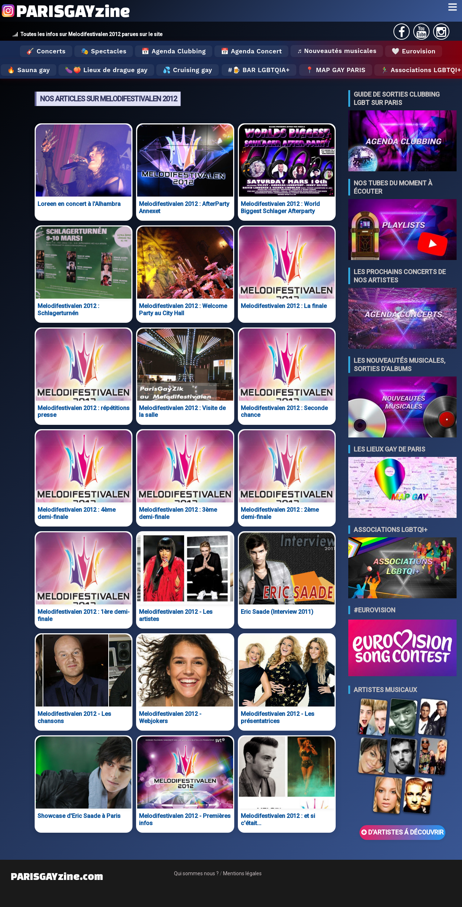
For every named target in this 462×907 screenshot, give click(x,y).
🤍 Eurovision (413, 51)
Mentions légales (242, 873)
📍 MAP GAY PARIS (336, 70)
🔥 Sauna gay (28, 70)
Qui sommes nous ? (196, 873)
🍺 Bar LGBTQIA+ (261, 70)
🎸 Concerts (45, 51)
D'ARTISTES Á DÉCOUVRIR (402, 832)
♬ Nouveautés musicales (336, 50)
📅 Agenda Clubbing (173, 51)
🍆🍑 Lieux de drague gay (106, 70)
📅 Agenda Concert (251, 51)
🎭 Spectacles (104, 51)
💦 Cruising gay (187, 70)
